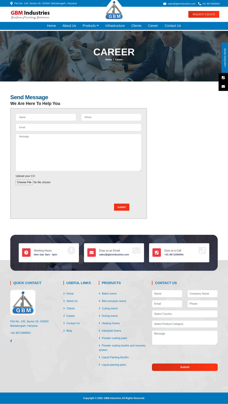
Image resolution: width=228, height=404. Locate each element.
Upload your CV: (25, 176)
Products (91, 25)
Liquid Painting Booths (115, 357)
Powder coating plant (114, 338)
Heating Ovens (111, 323)
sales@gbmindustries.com (181, 3)
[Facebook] (11, 341)
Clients (136, 25)
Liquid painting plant (114, 365)
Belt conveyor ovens (114, 301)
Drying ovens (110, 316)
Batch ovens (109, 293)
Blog (69, 330)
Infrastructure (115, 25)
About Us (69, 25)
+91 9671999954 (211, 3)
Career (153, 25)
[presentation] (41, 194)
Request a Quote (204, 14)
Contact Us (173, 25)
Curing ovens (110, 308)
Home (51, 25)
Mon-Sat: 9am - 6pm (46, 254)
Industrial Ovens (111, 330)
